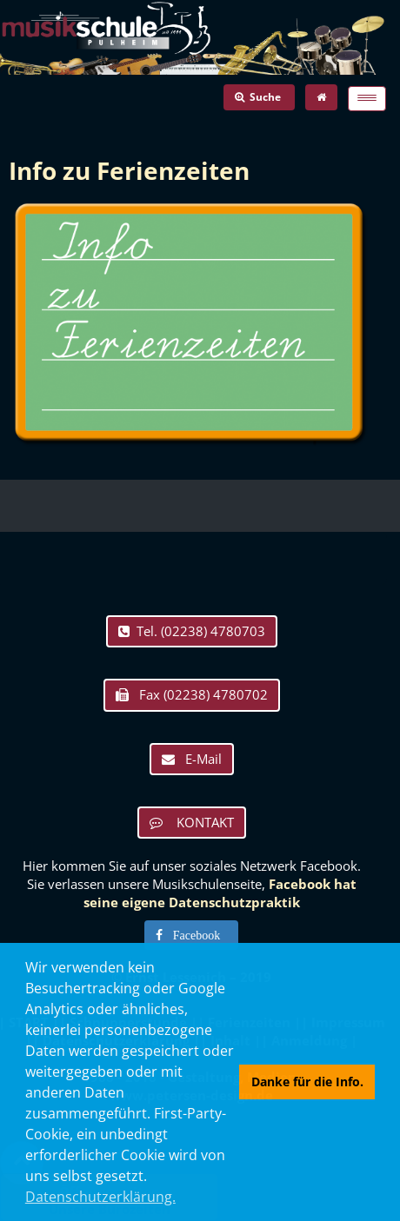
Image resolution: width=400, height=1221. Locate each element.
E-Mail (192, 758)
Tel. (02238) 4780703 (191, 631)
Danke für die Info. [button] (307, 1081)
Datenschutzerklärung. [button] (100, 1196)
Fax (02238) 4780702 (192, 694)
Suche (259, 97)
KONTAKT (192, 822)
